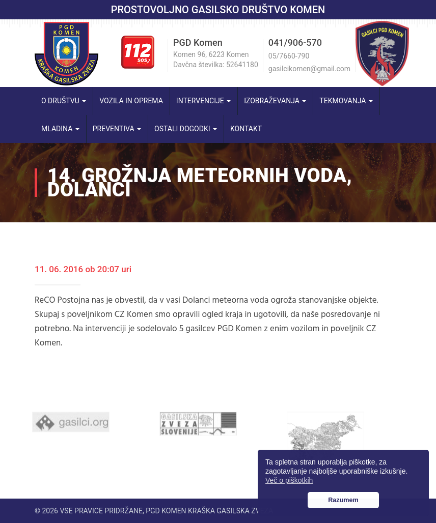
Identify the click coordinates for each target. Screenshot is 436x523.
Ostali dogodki (185, 129)
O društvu (63, 101)
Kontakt (246, 129)
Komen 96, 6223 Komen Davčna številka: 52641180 (215, 59)
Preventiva (117, 129)
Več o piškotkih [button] (289, 480)
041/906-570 (295, 42)
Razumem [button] (343, 500)
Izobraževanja (275, 101)
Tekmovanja (346, 101)
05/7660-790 (288, 56)
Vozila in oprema (131, 101)
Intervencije (203, 101)
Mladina (60, 129)
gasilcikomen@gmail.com (309, 69)
